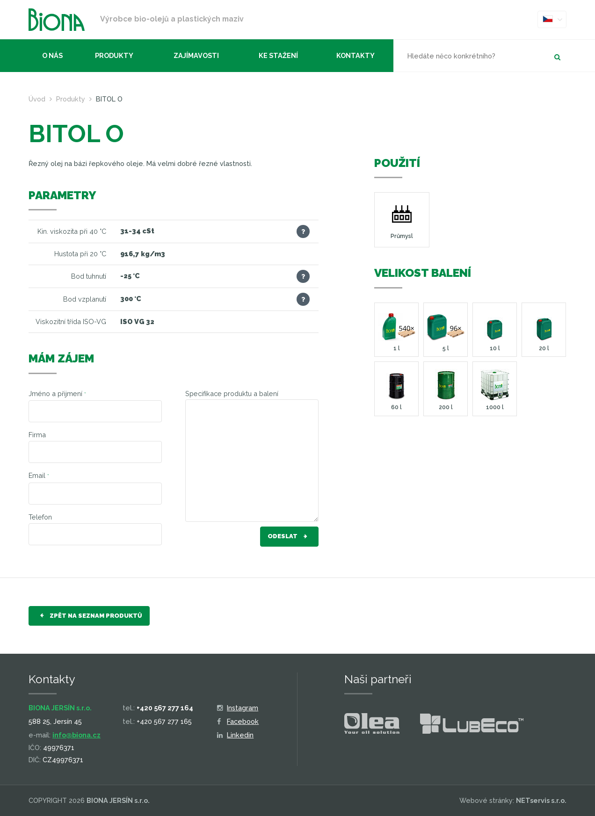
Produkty (114, 55)
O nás (52, 55)
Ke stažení (278, 55)
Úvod (37, 99)
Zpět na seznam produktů (89, 616)
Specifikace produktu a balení (231, 393)
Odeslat (289, 537)
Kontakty (355, 55)
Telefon (40, 517)
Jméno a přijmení (57, 393)
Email (39, 475)
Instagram (238, 708)
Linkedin (235, 735)
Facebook (238, 721)
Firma (37, 435)
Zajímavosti (196, 55)
